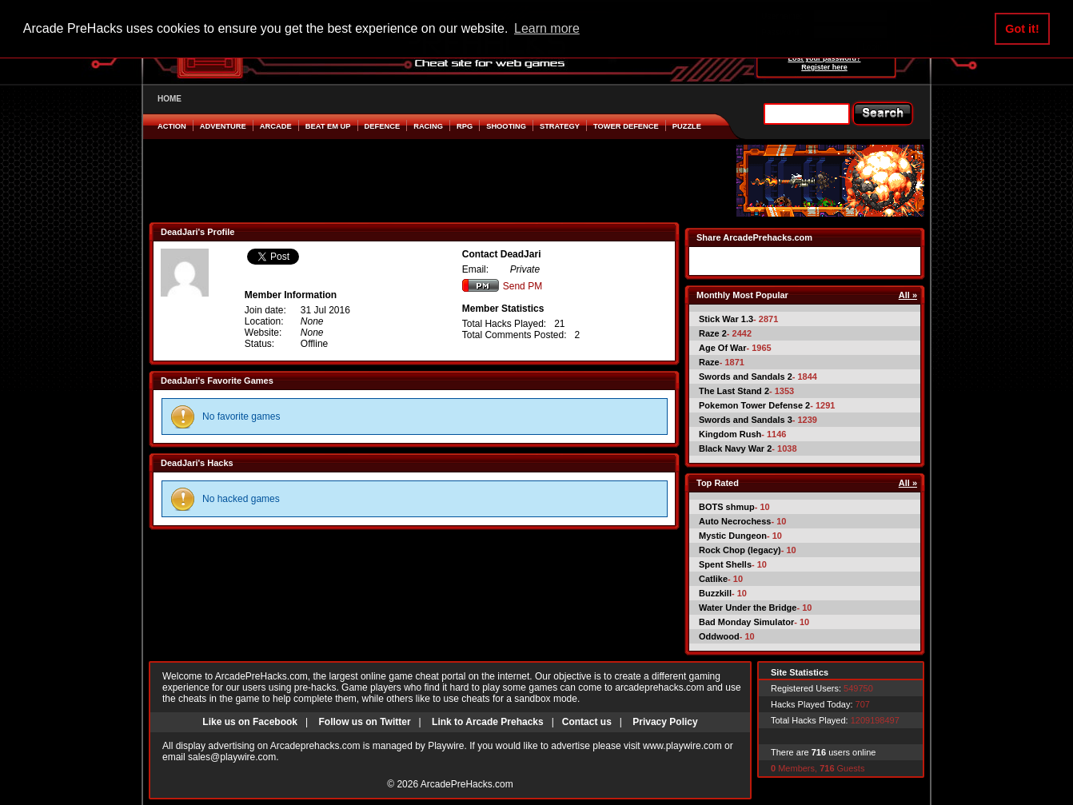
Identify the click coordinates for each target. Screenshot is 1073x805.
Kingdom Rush (730, 434)
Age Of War (723, 348)
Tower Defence (626, 126)
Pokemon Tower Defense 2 (754, 405)
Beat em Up (328, 126)
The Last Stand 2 (734, 391)
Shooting (506, 126)
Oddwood (719, 636)
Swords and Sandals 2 (745, 376)
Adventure (223, 126)
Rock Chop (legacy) (740, 550)
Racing (428, 126)
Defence (383, 126)
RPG (465, 126)
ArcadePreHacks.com (467, 784)
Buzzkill (715, 593)
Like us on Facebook (249, 721)
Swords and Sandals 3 (745, 419)
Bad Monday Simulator (746, 622)
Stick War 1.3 (726, 319)
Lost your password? (824, 58)
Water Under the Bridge (747, 607)
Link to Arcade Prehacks (488, 721)
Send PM (502, 286)
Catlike (713, 579)
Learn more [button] (547, 28)
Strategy (560, 126)
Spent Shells (725, 564)
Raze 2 (713, 333)
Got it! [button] (1022, 28)
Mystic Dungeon (733, 535)
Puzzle (686, 126)
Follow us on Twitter (364, 721)
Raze (709, 362)
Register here (824, 67)
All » (908, 295)
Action (172, 126)
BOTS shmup (727, 507)
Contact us (587, 721)
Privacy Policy (664, 721)
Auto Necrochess (735, 521)
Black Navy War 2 (735, 448)
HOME (169, 98)
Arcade (276, 126)
